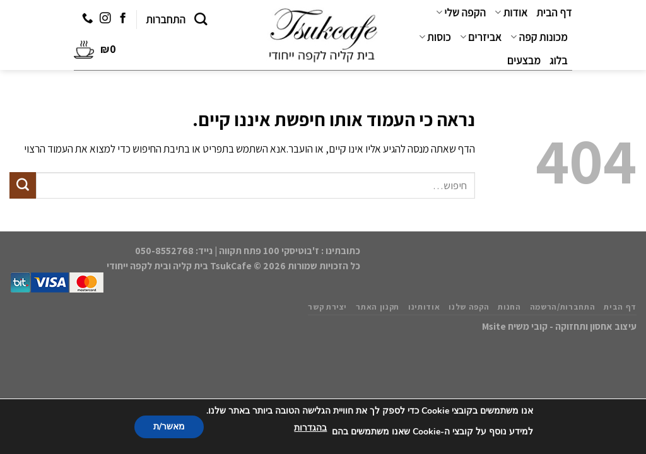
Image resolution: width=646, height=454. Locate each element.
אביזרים (481, 37)
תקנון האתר (377, 306)
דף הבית (554, 13)
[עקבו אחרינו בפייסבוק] (122, 19)
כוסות (435, 37)
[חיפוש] (201, 19)
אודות (511, 13)
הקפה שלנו (469, 306)
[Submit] (22, 185)
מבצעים (524, 60)
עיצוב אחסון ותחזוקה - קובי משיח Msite (559, 326)
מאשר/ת (169, 427)
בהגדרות (310, 428)
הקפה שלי (461, 13)
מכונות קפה (539, 37)
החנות (509, 306)
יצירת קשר (327, 306)
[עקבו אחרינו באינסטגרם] (105, 19)
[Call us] (87, 19)
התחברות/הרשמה (563, 306)
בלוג (558, 60)
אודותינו (424, 306)
